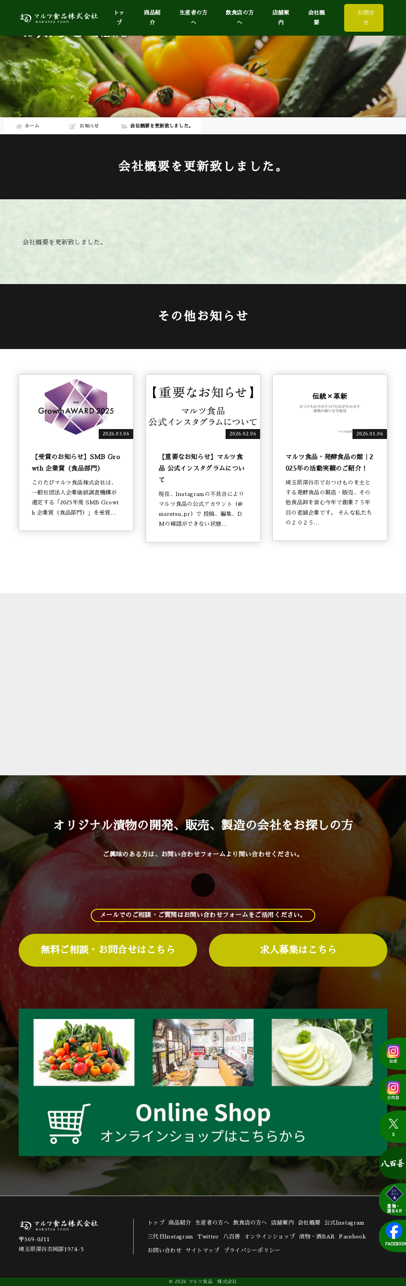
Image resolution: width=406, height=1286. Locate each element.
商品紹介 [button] (152, 17)
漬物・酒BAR (317, 1236)
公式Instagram (344, 1222)
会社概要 (316, 17)
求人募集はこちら (298, 950)
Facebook (352, 1236)
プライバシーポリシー (252, 1250)
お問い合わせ (164, 1250)
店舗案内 (280, 17)
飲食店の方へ (240, 17)
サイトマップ (203, 1250)
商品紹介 (180, 1222)
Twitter (208, 1236)
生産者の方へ (193, 17)
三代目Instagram (170, 1236)
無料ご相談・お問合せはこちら (107, 950)
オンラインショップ (269, 1236)
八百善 (231, 1236)
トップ (119, 17)
